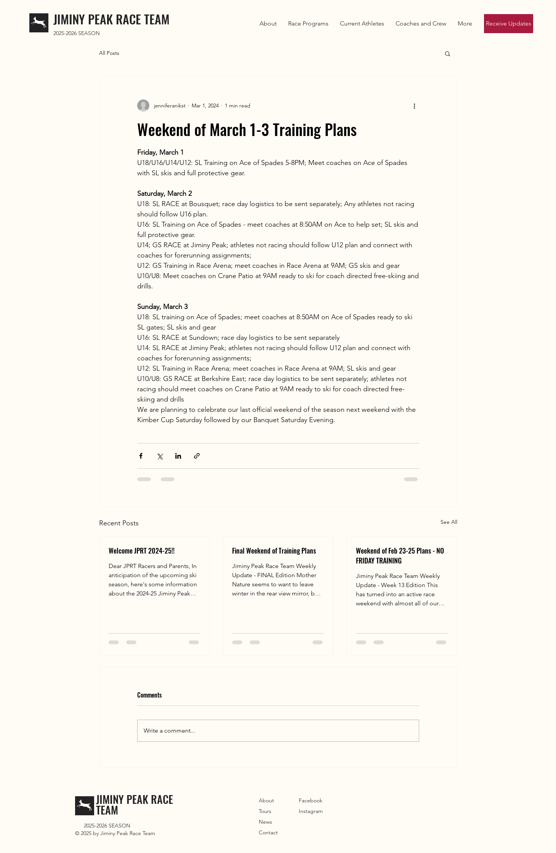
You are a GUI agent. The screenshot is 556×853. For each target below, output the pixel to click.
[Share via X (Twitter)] (159, 455)
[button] (362, 23)
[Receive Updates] (508, 23)
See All (449, 522)
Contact (268, 832)
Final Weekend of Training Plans (274, 550)
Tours (265, 811)
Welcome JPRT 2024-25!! (142, 550)
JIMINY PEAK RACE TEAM (111, 19)
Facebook (310, 800)
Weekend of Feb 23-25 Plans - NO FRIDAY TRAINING (400, 555)
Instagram (311, 811)
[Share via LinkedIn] (178, 455)
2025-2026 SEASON (76, 33)
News (265, 821)
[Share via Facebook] (140, 455)
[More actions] (414, 105)
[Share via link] (196, 455)
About (266, 800)
